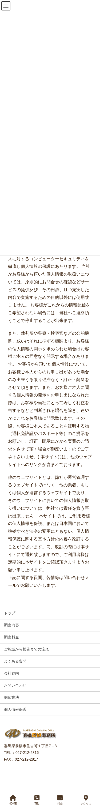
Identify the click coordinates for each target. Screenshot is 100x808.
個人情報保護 (15, 709)
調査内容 (11, 625)
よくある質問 (15, 661)
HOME (13, 800)
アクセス (86, 800)
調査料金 (11, 637)
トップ (9, 613)
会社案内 (11, 673)
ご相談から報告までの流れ (26, 649)
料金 (60, 800)
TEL (36, 800)
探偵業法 (11, 697)
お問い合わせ (15, 685)
